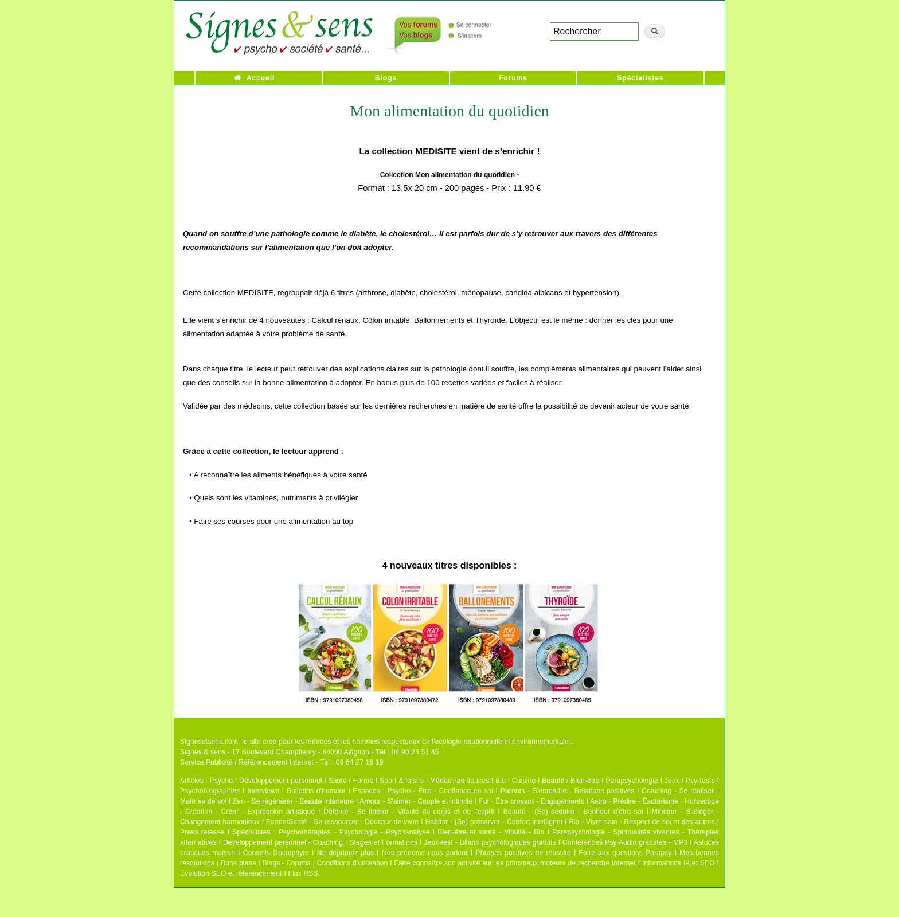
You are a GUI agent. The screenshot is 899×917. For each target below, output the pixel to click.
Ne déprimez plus (345, 853)
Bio (500, 781)
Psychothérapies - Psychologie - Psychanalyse (354, 832)
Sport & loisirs (402, 781)
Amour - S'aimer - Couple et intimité (415, 801)
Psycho (221, 781)
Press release (202, 832)
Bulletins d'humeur (316, 791)
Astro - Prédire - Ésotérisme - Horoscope (654, 801)
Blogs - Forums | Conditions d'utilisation (325, 863)
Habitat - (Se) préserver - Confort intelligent (494, 822)
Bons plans (238, 863)
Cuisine (524, 781)
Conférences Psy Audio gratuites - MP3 (624, 842)
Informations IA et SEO (678, 863)
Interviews (263, 791)
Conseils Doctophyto (276, 853)
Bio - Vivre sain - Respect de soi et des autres (642, 822)
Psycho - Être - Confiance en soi (441, 791)
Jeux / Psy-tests (690, 781)
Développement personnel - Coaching (283, 842)
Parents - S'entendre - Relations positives (568, 791)
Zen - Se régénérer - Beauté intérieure (293, 801)
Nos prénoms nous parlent (425, 853)
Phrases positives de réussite (523, 853)
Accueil (261, 78)
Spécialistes (640, 78)
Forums (513, 78)
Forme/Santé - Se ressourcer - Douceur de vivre (342, 822)
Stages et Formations (383, 842)
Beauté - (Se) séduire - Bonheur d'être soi (573, 812)
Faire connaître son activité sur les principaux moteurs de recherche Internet (515, 863)
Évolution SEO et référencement (231, 873)
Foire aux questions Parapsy (625, 853)
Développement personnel (280, 781)
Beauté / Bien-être (570, 781)
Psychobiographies (210, 791)
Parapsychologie (631, 781)
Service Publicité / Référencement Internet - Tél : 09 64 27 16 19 (282, 762)
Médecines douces (459, 781)
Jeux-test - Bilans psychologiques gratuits (490, 842)
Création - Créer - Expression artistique (250, 812)
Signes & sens (202, 752)
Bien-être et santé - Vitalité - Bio (490, 832)
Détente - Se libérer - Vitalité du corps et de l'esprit (409, 812)
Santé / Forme (351, 781)
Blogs (386, 78)
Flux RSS (303, 873)
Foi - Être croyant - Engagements (531, 801)
